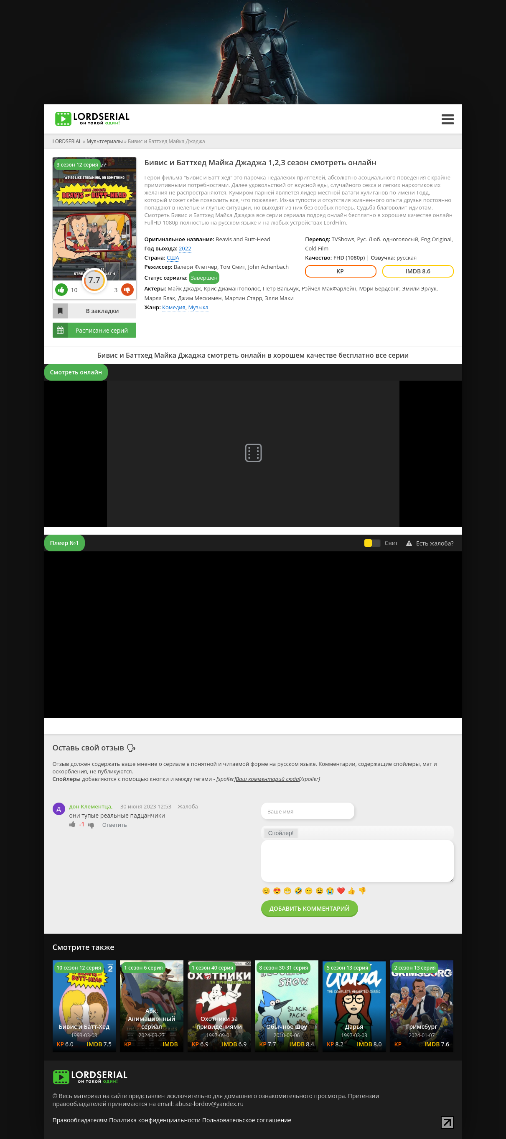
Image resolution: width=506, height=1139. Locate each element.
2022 (185, 248)
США (173, 257)
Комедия (174, 307)
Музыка (198, 307)
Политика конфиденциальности (155, 1120)
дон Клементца (90, 806)
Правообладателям (80, 1120)
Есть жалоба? (430, 543)
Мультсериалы (104, 141)
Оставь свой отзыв (89, 747)
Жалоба (188, 806)
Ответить (114, 824)
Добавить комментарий (310, 908)
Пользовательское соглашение (246, 1120)
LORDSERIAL (67, 141)
